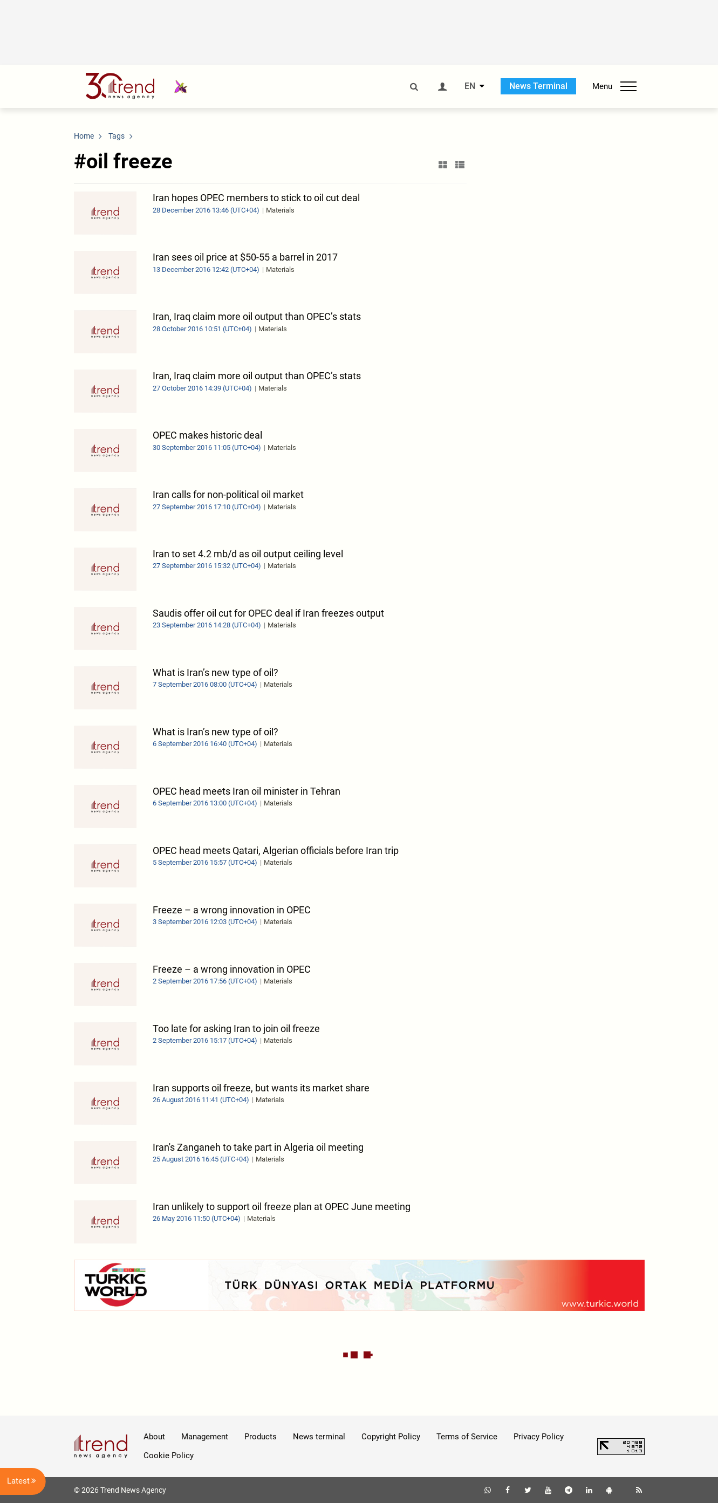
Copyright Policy (390, 1436)
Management (204, 1436)
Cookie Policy (168, 1455)
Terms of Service (466, 1436)
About (154, 1436)
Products (260, 1436)
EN (469, 86)
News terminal (319, 1436)
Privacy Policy (539, 1436)
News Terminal (538, 86)
